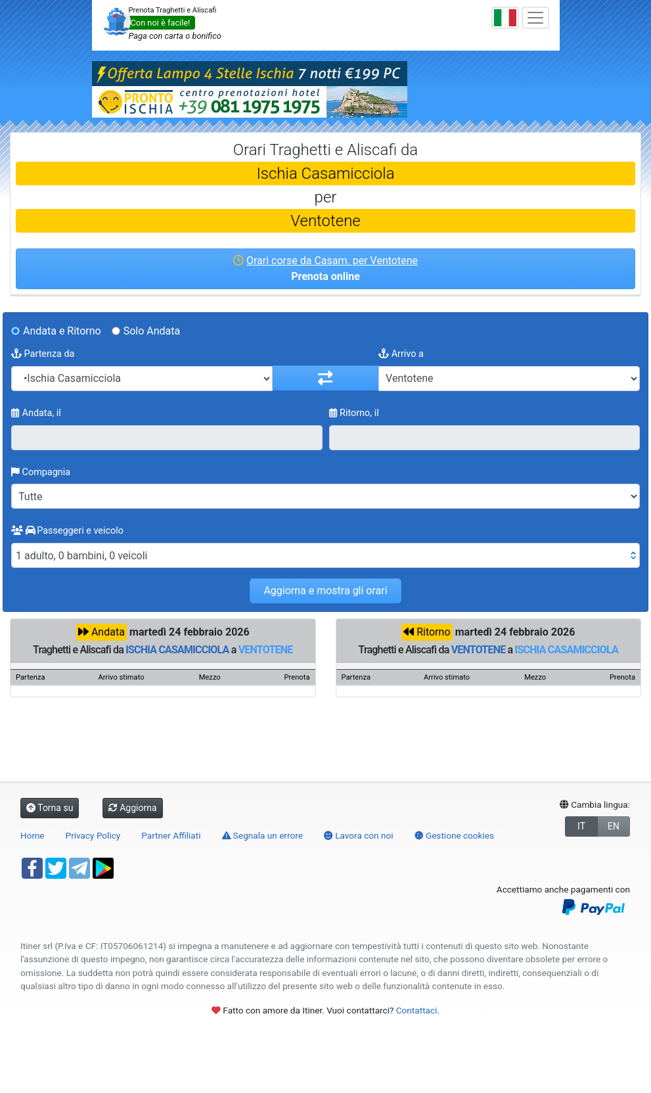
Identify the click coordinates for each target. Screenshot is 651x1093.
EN (613, 826)
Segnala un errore (262, 835)
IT (581, 826)
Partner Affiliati (170, 835)
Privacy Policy (93, 835)
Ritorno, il (354, 413)
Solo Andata (152, 331)
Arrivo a (401, 354)
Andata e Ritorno (62, 331)
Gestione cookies (455, 835)
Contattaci (417, 1010)
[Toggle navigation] (535, 18)
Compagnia (40, 472)
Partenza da (42, 354)
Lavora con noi (358, 835)
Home (32, 835)
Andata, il (36, 413)
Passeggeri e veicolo (67, 530)
